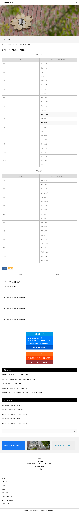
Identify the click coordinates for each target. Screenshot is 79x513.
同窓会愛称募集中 (7, 496)
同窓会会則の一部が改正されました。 (11, 375)
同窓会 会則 (5, 493)
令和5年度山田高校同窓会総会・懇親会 (11, 423)
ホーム (4, 478)
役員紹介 (4, 489)
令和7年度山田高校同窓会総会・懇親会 (11, 409)
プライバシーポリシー (8, 500)
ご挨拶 (4, 485)
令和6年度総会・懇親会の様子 (9, 418)
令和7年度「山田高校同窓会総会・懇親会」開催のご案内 (15, 379)
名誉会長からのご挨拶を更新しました (11, 388)
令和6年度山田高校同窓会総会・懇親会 (11, 414)
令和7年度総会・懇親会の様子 (9, 405)
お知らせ (4, 481)
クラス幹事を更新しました (8, 384)
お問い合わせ (5, 504)
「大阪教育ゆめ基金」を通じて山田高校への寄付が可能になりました (18, 392)
